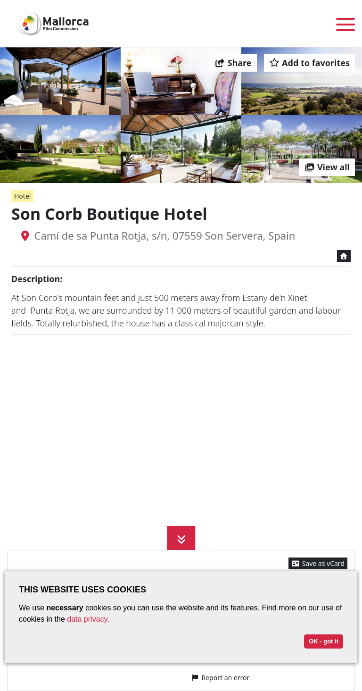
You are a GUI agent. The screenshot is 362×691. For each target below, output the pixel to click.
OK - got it (323, 641)
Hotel (22, 195)
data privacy (87, 619)
